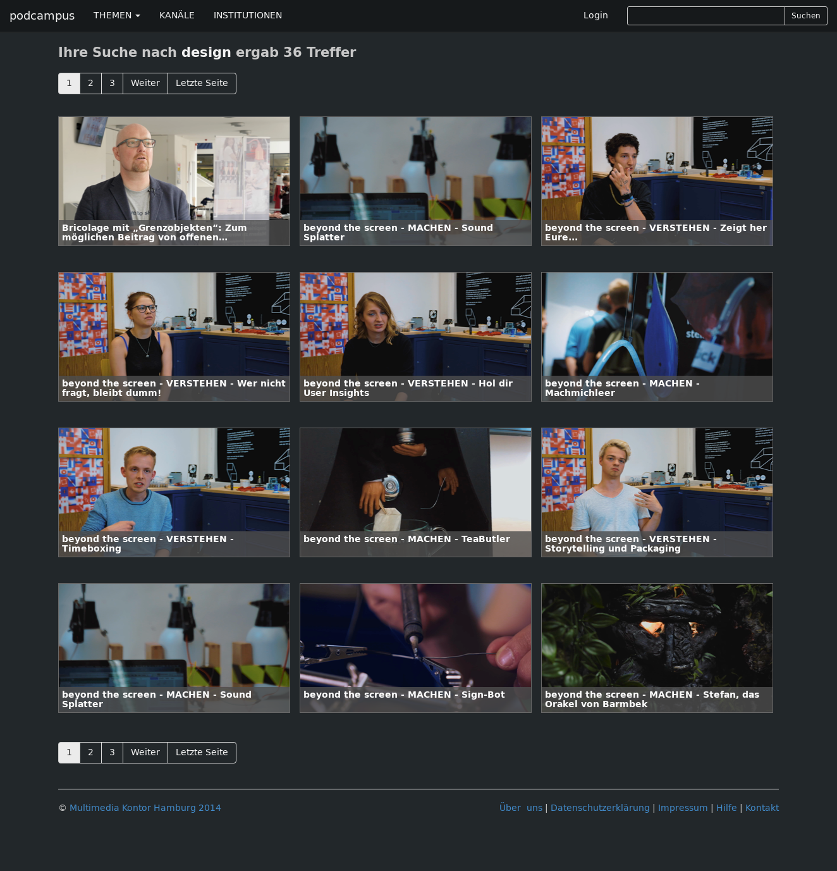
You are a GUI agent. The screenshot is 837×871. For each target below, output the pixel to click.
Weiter (145, 83)
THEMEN (117, 15)
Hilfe (726, 808)
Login (595, 15)
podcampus (42, 16)
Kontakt (762, 808)
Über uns (520, 808)
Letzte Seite (202, 83)
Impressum (683, 808)
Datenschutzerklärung (600, 808)
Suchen (806, 15)
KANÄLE (177, 15)
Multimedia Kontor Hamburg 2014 (145, 808)
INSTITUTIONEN (248, 15)
